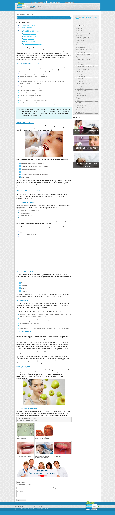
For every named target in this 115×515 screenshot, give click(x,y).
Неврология (80, 64)
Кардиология (80, 57)
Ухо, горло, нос (81, 105)
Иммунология (80, 52)
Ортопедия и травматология (85, 74)
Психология (80, 88)
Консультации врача (83, 59)
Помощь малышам (28, 39)
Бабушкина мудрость (29, 36)
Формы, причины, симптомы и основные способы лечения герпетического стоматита (42, 456)
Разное (78, 93)
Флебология (80, 107)
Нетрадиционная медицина (85, 67)
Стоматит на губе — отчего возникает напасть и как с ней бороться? (86, 147)
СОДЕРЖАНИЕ (69, 2)
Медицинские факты (83, 62)
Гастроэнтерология (82, 38)
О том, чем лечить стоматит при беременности (61, 455)
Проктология (80, 81)
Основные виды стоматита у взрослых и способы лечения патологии (26, 455)
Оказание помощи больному (28, 30)
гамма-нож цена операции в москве (86, 18)
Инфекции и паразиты (83, 55)
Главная (17, 506)
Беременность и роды (83, 33)
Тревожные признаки (26, 27)
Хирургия (79, 110)
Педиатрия (79, 79)
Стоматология (29, 14)
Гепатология (80, 42)
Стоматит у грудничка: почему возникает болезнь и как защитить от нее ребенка (86, 165)
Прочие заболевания (83, 83)
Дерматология (80, 47)
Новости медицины (82, 69)
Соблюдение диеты (29, 41)
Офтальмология (81, 76)
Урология (79, 103)
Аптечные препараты (29, 34)
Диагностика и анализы (84, 50)
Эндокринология (81, 112)
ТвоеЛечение (20, 14)
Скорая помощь (81, 95)
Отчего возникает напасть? (28, 25)
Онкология (79, 71)
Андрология (80, 30)
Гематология (80, 40)
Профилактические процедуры (32, 44)
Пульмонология (81, 91)
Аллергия (79, 28)
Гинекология (80, 45)
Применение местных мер (31, 31)
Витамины (79, 35)
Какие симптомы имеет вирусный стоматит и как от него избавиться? (86, 131)
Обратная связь (55, 2)
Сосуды (78, 98)
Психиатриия (80, 86)
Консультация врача (38, 2)
